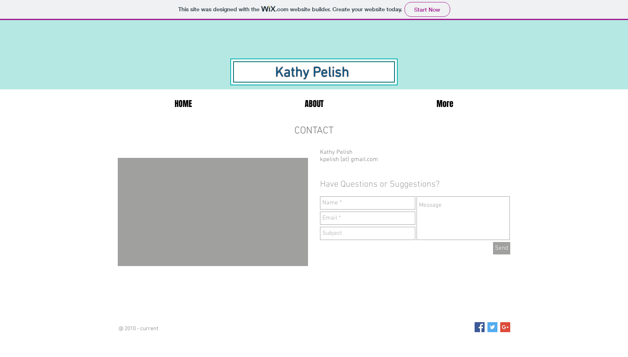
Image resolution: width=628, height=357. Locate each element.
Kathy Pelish (312, 73)
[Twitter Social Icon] (492, 327)
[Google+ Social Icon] (505, 327)
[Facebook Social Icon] (480, 327)
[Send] (501, 248)
